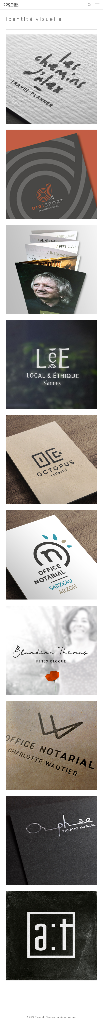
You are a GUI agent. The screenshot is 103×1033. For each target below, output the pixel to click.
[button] (97, 5)
